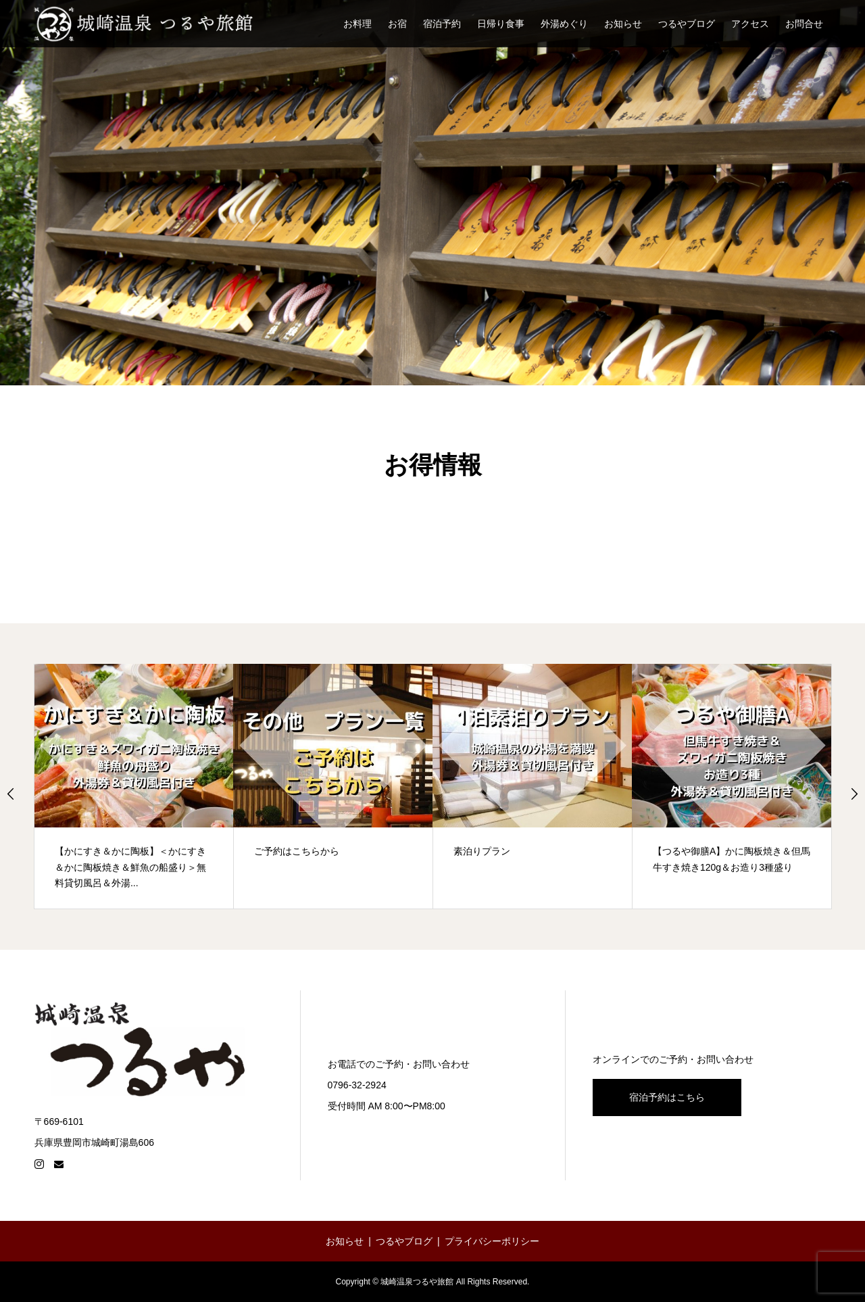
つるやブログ (686, 23)
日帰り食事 (500, 23)
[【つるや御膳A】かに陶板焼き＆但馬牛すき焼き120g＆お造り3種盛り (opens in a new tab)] (732, 786)
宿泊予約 (442, 23)
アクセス (750, 23)
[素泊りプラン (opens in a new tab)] (532, 786)
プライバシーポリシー (492, 1241)
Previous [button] (11, 793)
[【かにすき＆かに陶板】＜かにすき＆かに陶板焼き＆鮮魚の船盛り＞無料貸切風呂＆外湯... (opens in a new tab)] (133, 786)
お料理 (357, 23)
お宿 (397, 23)
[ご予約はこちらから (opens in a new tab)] (333, 786)
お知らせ (623, 23)
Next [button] (854, 793)
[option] (134, 786)
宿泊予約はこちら (667, 1097)
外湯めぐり (564, 23)
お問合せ (804, 23)
